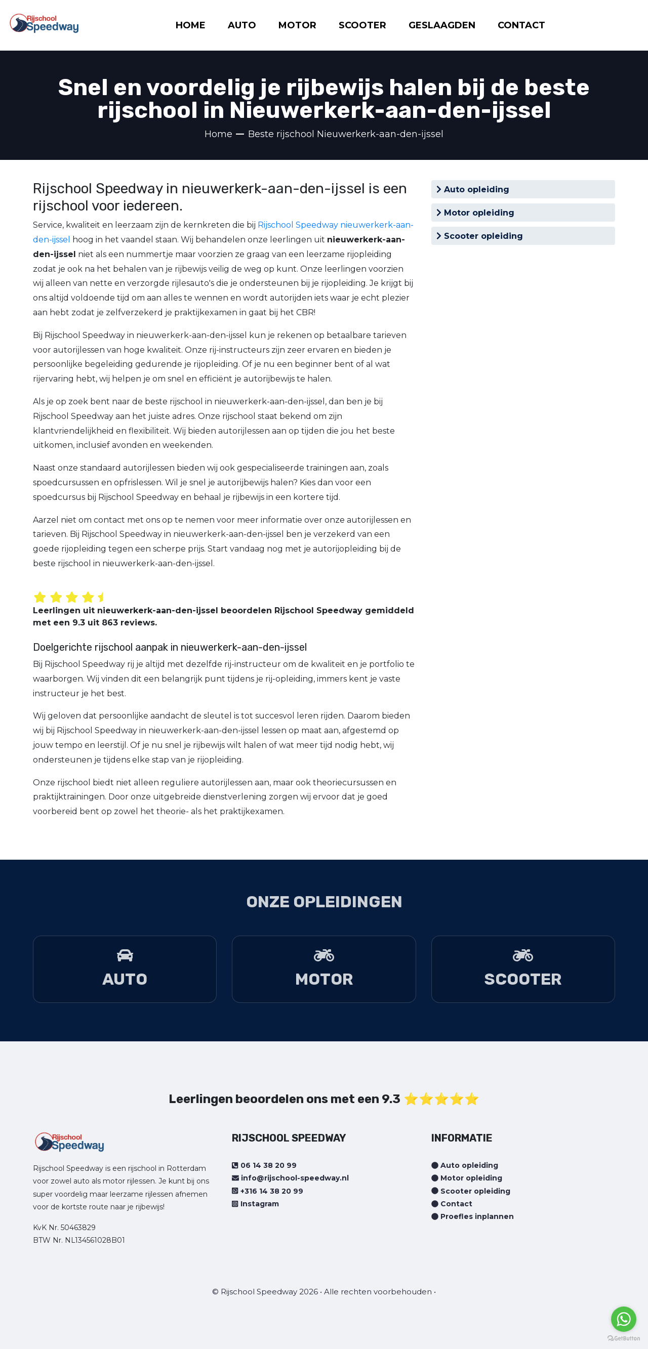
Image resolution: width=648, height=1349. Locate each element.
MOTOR (297, 25)
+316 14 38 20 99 (267, 1191)
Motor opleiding (475, 213)
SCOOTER (362, 25)
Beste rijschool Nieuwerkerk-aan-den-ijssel (345, 134)
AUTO (242, 25)
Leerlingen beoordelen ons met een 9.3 (284, 1099)
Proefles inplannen (472, 1216)
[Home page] (44, 20)
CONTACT (521, 25)
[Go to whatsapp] (623, 1319)
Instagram (255, 1203)
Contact (451, 1203)
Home (218, 134)
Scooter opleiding (479, 236)
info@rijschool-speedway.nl (290, 1178)
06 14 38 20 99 (264, 1165)
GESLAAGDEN (442, 25)
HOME (191, 25)
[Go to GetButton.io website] (624, 1338)
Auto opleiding (472, 189)
